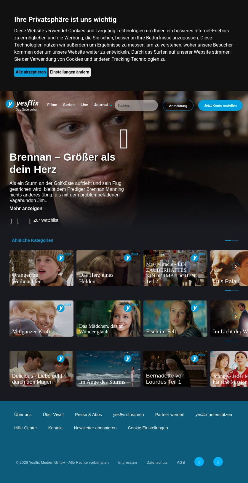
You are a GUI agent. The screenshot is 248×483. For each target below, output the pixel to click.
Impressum (127, 462)
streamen (128, 414)
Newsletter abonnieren (95, 428)
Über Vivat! (53, 414)
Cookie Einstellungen (148, 428)
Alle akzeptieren (31, 72)
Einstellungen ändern (69, 72)
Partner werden (169, 414)
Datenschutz (156, 462)
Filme (52, 105)
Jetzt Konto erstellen (220, 105)
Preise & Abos (88, 414)
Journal (101, 105)
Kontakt (55, 428)
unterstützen (214, 414)
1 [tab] (228, 240)
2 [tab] (235, 240)
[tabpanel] (41, 268)
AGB (181, 462)
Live (84, 105)
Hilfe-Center (25, 428)
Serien (69, 105)
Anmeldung (178, 106)
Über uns (22, 414)
